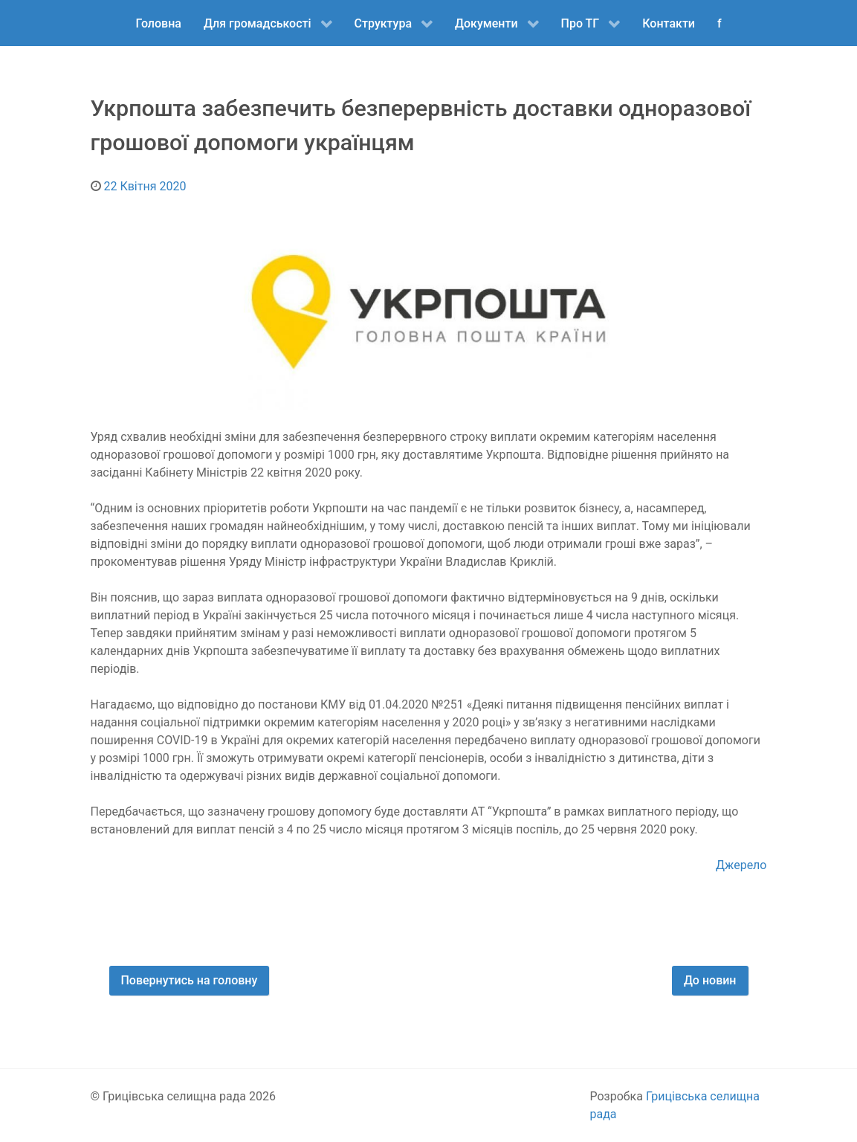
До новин (710, 980)
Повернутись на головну (189, 980)
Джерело (741, 865)
